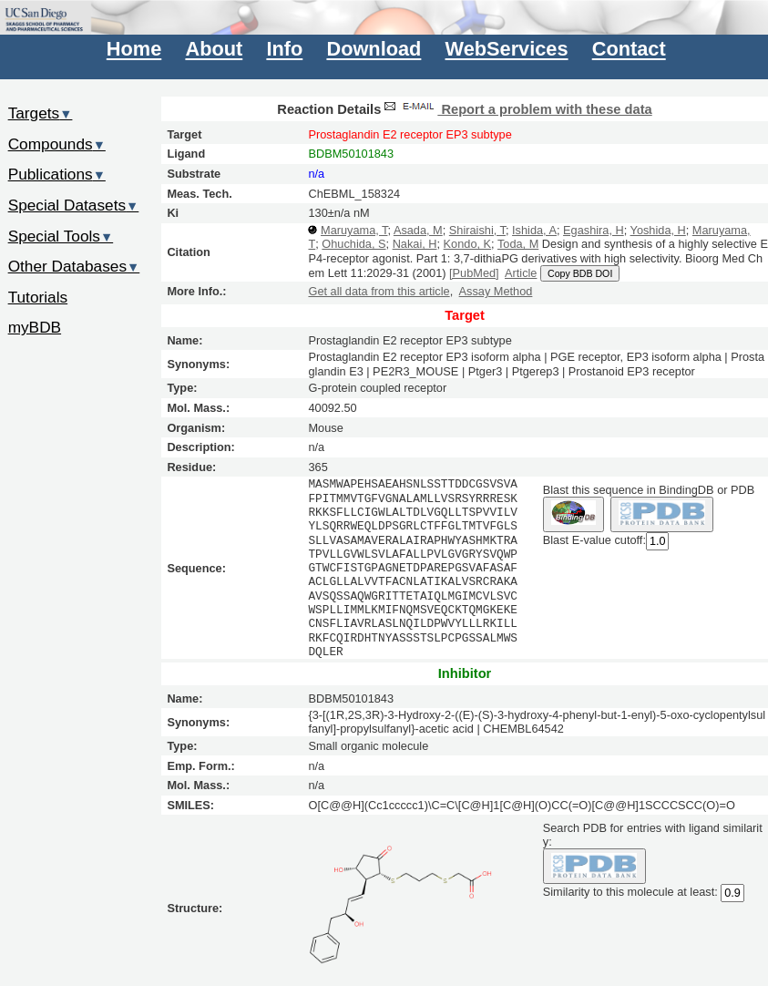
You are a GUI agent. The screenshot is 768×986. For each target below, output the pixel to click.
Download (373, 49)
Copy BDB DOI (580, 273)
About (213, 49)
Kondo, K (467, 244)
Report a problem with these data (516, 109)
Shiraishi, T (477, 230)
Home (134, 49)
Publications (57, 174)
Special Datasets (73, 205)
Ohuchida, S (353, 244)
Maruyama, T (354, 230)
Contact (629, 49)
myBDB (34, 327)
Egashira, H (593, 230)
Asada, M (418, 230)
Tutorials (38, 297)
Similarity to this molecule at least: (630, 891)
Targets (40, 113)
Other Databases (74, 266)
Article (521, 273)
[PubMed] (474, 273)
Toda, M (517, 244)
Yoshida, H (658, 230)
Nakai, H (415, 244)
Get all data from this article (378, 291)
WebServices (506, 49)
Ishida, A (534, 230)
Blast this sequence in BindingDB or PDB (648, 490)
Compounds (57, 144)
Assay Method (496, 291)
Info (284, 49)
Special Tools (61, 236)
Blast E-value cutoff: (594, 540)
